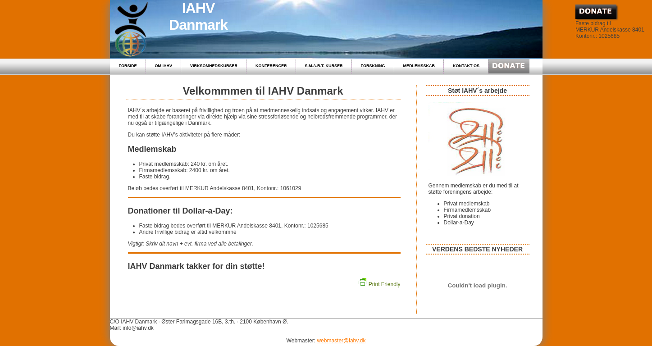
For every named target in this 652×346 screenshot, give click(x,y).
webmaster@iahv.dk (341, 340)
